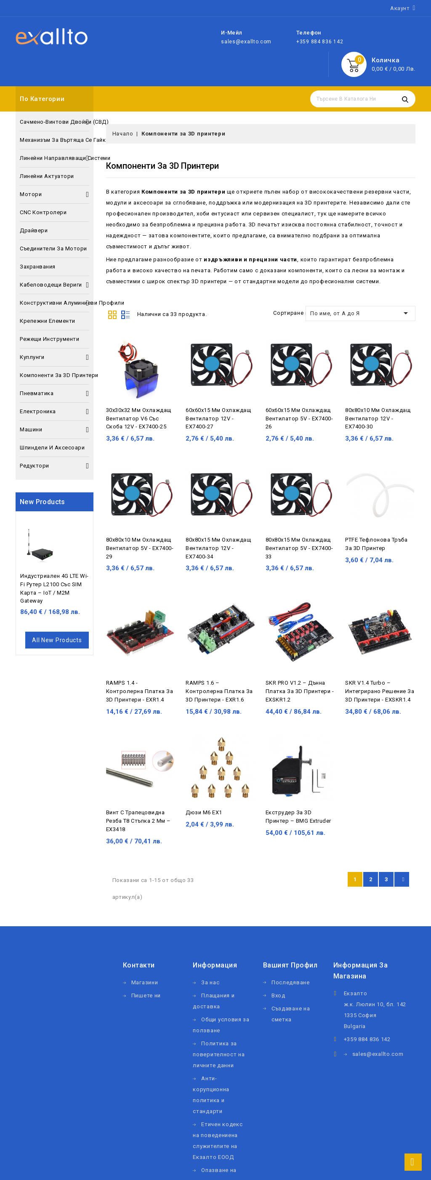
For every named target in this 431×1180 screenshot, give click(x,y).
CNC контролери (43, 212)
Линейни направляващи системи (54, 158)
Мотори (54, 194)
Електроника (54, 411)
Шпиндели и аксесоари (52, 447)
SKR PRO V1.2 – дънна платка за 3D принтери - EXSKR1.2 (300, 691)
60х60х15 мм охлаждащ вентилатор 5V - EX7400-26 (299, 418)
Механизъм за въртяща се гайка (54, 140)
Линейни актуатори (47, 176)
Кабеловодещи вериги (54, 285)
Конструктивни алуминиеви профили (54, 303)
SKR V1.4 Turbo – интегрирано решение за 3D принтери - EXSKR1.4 (379, 691)
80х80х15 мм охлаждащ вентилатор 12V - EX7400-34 (218, 548)
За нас (210, 982)
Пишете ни (146, 995)
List (125, 314)
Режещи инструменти (49, 339)
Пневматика (54, 393)
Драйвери (34, 230)
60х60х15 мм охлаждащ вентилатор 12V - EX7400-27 (218, 418)
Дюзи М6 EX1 (204, 812)
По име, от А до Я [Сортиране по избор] (360, 313)
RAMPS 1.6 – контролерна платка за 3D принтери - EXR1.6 (219, 691)
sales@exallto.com (246, 42)
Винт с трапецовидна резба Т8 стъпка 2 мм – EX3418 (138, 820)
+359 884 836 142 (319, 42)
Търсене (404, 98)
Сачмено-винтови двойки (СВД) (54, 122)
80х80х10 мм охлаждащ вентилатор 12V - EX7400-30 (377, 418)
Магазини (144, 982)
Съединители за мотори (53, 248)
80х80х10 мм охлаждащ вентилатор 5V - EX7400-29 (140, 548)
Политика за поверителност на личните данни (219, 1054)
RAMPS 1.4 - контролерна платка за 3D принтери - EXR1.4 (139, 691)
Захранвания (38, 266)
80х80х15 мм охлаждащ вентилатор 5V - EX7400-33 (299, 548)
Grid (112, 314)
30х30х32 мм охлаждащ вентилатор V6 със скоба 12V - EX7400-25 (138, 418)
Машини (54, 429)
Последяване (290, 982)
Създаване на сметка (290, 1014)
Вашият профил (290, 965)
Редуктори (54, 466)
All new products (57, 640)
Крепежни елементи (47, 321)
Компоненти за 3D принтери (54, 375)
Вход (278, 995)
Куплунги (54, 357)
